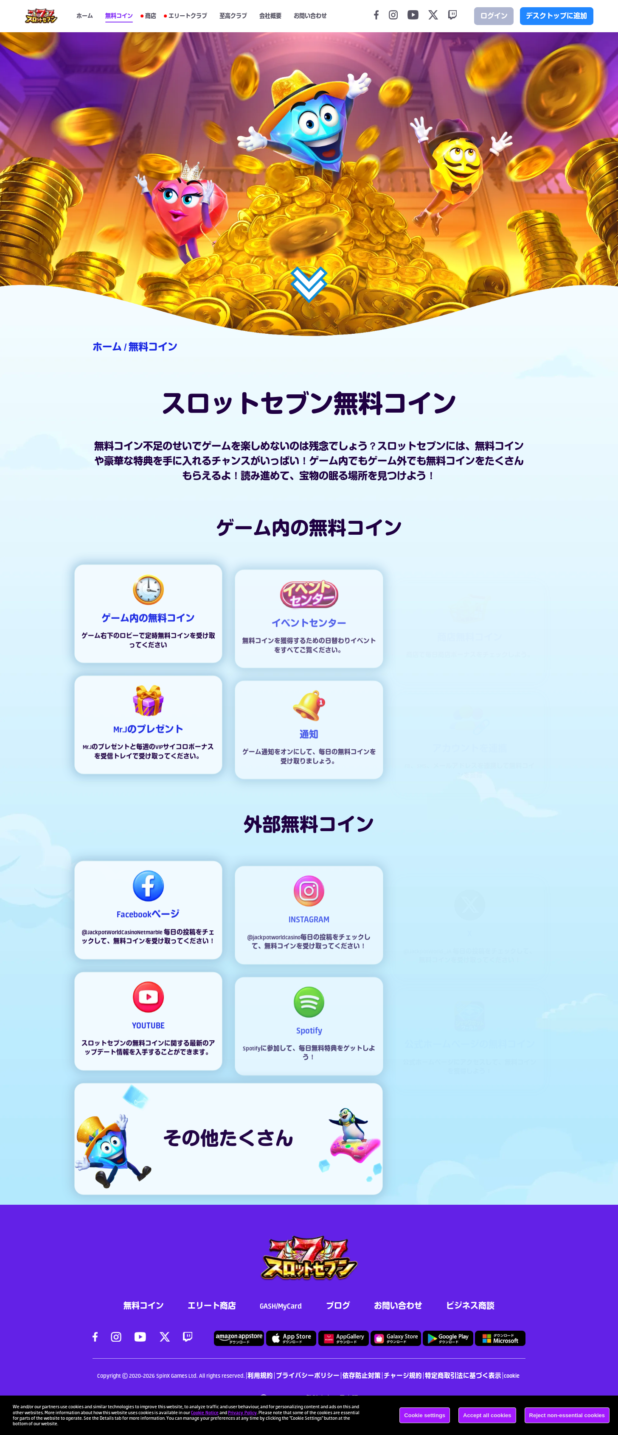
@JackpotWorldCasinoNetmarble (123, 941)
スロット (396, 446)
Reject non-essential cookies (567, 1415)
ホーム (84, 16)
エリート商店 (212, 1305)
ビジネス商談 (470, 1305)
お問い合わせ (398, 1305)
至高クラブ (233, 16)
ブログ (338, 1305)
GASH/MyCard (281, 1305)
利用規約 (260, 1375)
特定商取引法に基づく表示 (463, 1375)
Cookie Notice (205, 1412)
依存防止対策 (362, 1375)
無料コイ (494, 446)
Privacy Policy (242, 1412)
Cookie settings (424, 1415)
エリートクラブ (188, 16)
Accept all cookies (487, 1415)
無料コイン (119, 16)
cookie (512, 1375)
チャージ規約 (403, 1375)
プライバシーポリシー (308, 1375)
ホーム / (111, 347)
